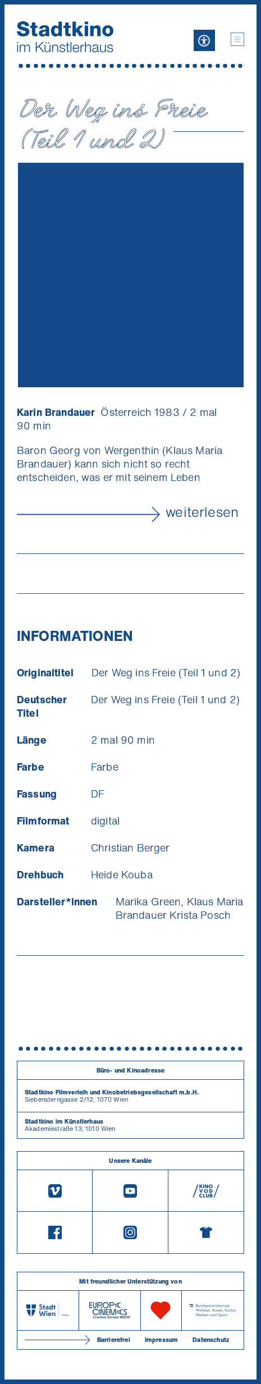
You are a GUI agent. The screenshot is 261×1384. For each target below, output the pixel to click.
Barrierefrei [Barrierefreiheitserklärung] (113, 1339)
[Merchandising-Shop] (206, 1232)
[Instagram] (130, 1232)
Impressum (161, 1339)
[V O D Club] (206, 1190)
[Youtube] (130, 1190)
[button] (237, 39)
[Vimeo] (54, 1190)
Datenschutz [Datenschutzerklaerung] (211, 1339)
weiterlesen (202, 512)
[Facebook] (54, 1232)
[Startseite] (65, 36)
